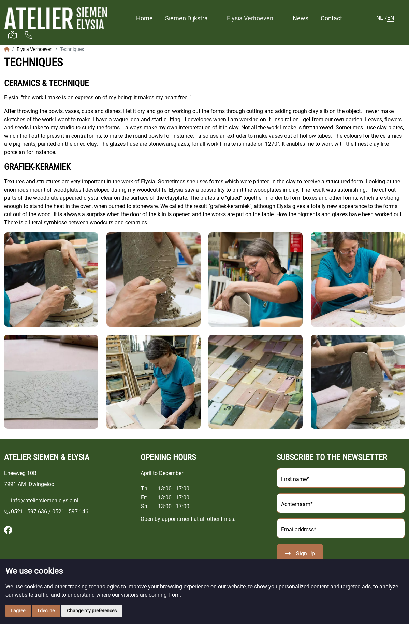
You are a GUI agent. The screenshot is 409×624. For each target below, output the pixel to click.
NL (379, 18)
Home (144, 18)
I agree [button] (18, 610)
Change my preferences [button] (92, 610)
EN (390, 18)
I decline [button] (46, 610)
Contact (331, 18)
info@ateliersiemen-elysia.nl (44, 500)
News (300, 18)
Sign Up (305, 553)
